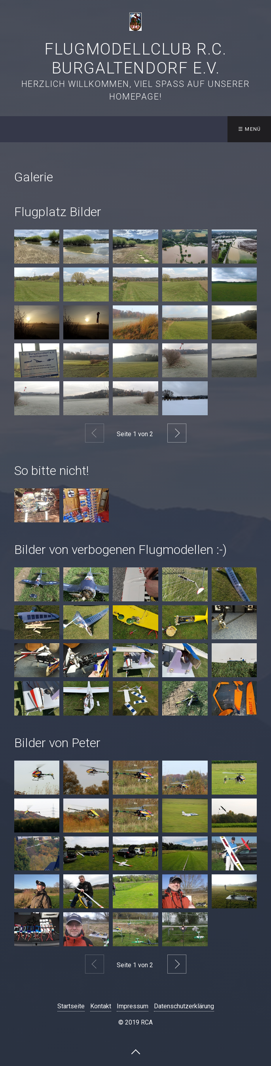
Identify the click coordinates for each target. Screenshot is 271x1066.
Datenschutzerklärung (184, 1006)
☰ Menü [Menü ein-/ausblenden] (249, 129)
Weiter (176, 433)
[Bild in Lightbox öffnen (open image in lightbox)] (37, 247)
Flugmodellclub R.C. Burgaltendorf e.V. (135, 58)
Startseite (71, 1006)
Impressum (132, 1006)
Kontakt (100, 1006)
